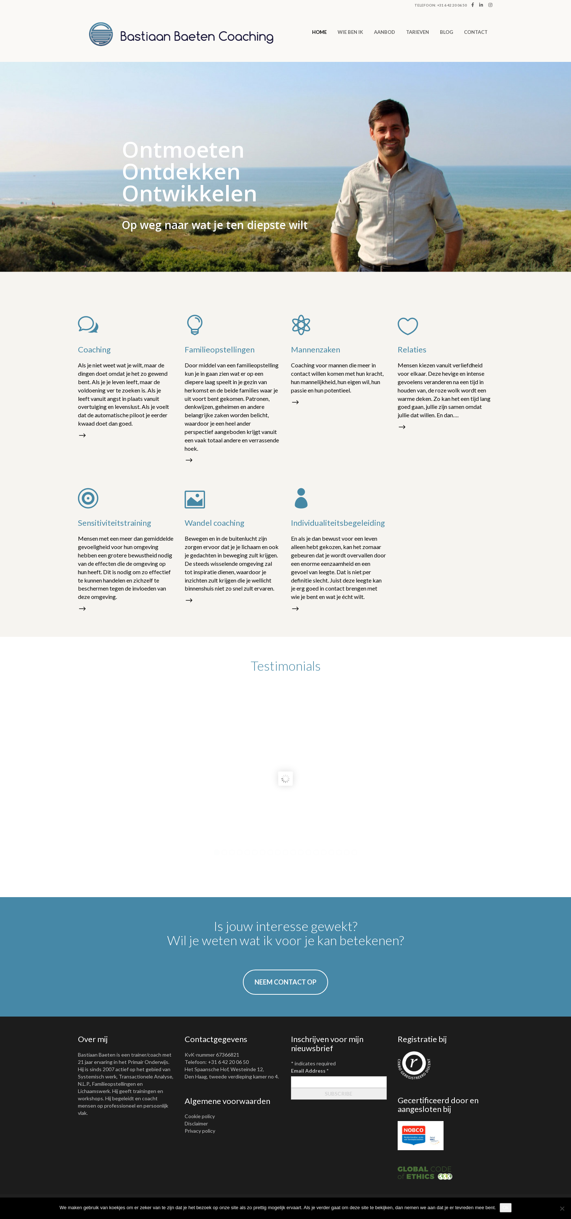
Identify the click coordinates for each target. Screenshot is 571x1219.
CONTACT (476, 32)
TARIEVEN (417, 32)
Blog (446, 32)
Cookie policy (200, 1116)
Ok (506, 1207)
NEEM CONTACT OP (285, 982)
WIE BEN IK (350, 32)
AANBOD (384, 32)
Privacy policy (200, 1131)
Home (319, 32)
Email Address (309, 1071)
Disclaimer (196, 1123)
